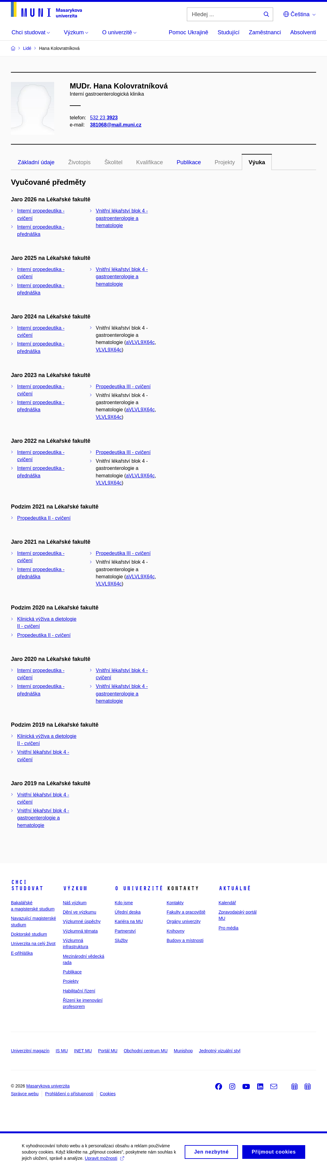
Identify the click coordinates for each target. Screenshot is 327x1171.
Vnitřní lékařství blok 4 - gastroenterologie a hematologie (122, 218)
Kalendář (227, 902)
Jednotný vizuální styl (219, 1050)
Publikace (189, 162)
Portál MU (107, 1050)
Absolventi (303, 32)
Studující (228, 32)
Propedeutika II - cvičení (44, 518)
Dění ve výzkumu (79, 912)
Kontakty (175, 902)
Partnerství (125, 931)
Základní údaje (36, 162)
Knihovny (176, 931)
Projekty (225, 162)
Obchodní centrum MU (146, 1050)
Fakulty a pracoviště (186, 912)
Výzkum (75, 888)
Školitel (113, 162)
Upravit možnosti (104, 1160)
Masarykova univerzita (47, 1085)
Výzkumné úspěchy (82, 921)
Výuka (257, 162)
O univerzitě (139, 888)
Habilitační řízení (79, 990)
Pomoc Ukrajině (188, 32)
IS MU (62, 1050)
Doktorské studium (29, 934)
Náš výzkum (75, 902)
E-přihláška (22, 953)
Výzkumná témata (80, 931)
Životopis (79, 162)
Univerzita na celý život (33, 943)
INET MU (83, 1050)
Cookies (108, 1093)
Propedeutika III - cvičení (123, 386)
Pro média (229, 927)
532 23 (104, 117)
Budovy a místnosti (185, 940)
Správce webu (25, 1093)
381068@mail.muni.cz (115, 124)
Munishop (183, 1050)
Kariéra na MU (129, 921)
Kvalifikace (149, 162)
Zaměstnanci (265, 32)
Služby (121, 940)
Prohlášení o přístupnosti (69, 1093)
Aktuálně (235, 888)
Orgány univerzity (184, 921)
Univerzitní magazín (30, 1050)
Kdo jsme (124, 902)
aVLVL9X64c (140, 342)
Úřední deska (127, 912)
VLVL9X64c (109, 349)
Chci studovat (27, 885)
